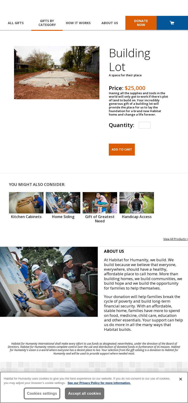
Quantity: (121, 125)
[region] (94, 387)
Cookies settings (42, 393)
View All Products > (175, 239)
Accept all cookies (84, 393)
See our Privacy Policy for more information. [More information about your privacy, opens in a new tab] (99, 383)
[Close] (181, 379)
